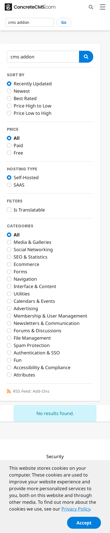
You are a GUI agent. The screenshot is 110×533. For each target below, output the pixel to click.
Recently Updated (33, 84)
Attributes (24, 375)
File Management (32, 338)
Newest (22, 91)
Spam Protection (32, 345)
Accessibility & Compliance (42, 367)
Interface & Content (35, 286)
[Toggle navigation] (102, 7)
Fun (18, 360)
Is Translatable (29, 210)
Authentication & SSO (37, 353)
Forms (20, 271)
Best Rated (25, 98)
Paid (18, 145)
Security (55, 456)
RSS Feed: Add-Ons (31, 391)
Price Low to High (32, 113)
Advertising (26, 308)
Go (64, 22)
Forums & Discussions (37, 330)
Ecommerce (26, 264)
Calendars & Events (34, 301)
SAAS (19, 185)
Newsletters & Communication (47, 323)
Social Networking (33, 249)
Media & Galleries (32, 242)
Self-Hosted (26, 177)
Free (18, 153)
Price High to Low (32, 106)
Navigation (25, 279)
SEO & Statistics (30, 257)
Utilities (22, 294)
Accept (84, 525)
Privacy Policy (75, 511)
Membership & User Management (50, 316)
